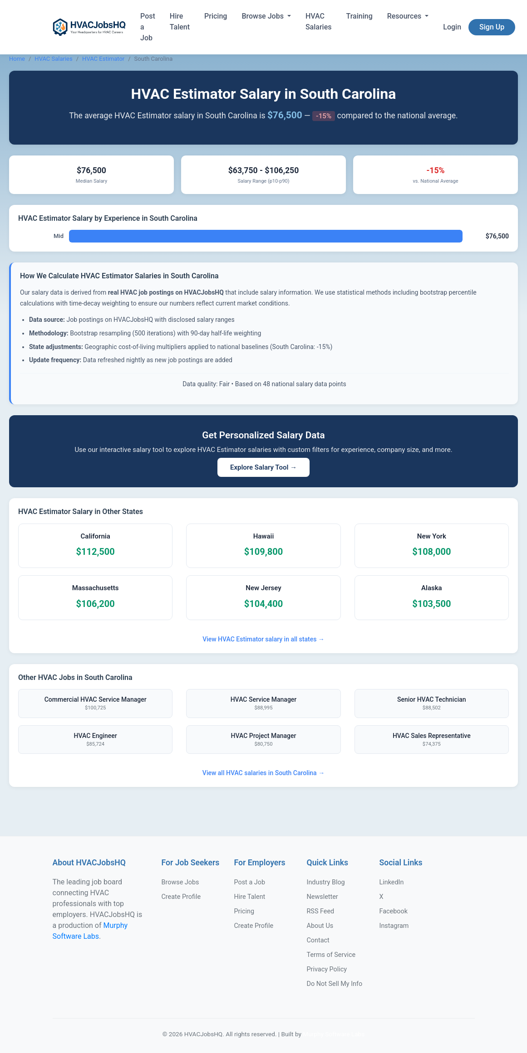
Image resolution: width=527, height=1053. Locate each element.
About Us (320, 926)
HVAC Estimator (103, 58)
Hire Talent (180, 21)
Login (452, 27)
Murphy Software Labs (333, 1034)
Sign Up (491, 27)
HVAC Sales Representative (431, 740)
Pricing (215, 16)
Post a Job (147, 27)
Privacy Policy (327, 969)
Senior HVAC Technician (431, 704)
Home (17, 58)
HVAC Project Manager (263, 740)
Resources (405, 16)
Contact (318, 940)
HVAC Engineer (95, 740)
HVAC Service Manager (263, 704)
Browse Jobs (263, 16)
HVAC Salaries (318, 21)
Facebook (393, 911)
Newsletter (322, 897)
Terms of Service (331, 955)
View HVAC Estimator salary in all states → (263, 639)
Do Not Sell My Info (335, 984)
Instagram (394, 926)
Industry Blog (326, 882)
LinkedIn (391, 882)
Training (359, 16)
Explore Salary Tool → (263, 467)
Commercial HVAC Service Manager (95, 704)
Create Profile (181, 897)
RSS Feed (321, 911)
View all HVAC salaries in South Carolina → (263, 772)
